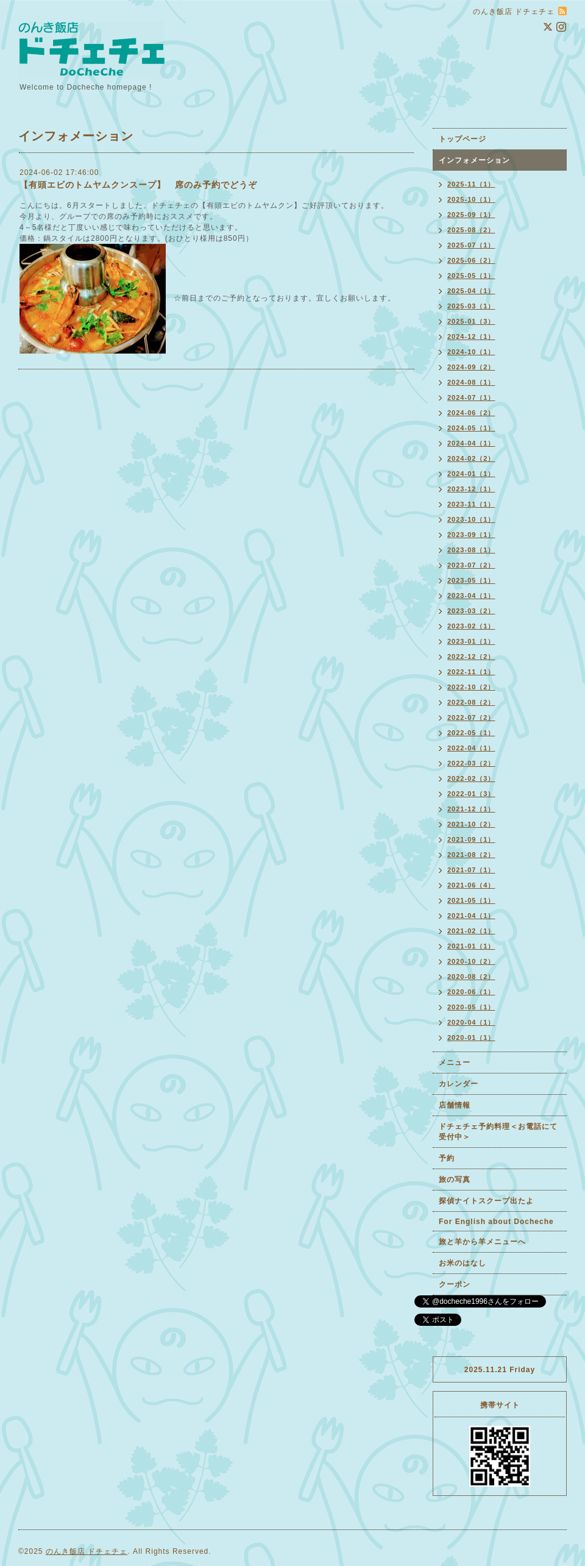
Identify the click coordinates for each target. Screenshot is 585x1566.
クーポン (454, 1284)
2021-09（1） (471, 839)
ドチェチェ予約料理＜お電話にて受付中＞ (498, 1131)
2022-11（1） (471, 671)
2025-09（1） (471, 214)
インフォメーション (474, 160)
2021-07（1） (471, 870)
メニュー (454, 1062)
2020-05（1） (471, 1007)
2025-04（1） (471, 290)
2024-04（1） (471, 443)
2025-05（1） (471, 275)
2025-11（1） (471, 184)
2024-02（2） (471, 458)
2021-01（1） (471, 946)
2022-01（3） (471, 793)
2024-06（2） (471, 412)
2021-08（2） (471, 854)
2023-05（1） (471, 580)
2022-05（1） (471, 732)
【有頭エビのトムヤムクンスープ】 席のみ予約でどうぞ (138, 185)
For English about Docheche (496, 1221)
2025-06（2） (471, 260)
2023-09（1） (471, 534)
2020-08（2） (471, 976)
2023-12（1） (471, 489)
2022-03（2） (471, 763)
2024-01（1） (471, 473)
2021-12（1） (471, 809)
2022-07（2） (471, 717)
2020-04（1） (471, 1022)
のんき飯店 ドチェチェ (86, 1551)
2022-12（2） (471, 656)
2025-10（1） (471, 199)
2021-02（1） (471, 930)
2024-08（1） (471, 382)
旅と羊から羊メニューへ (482, 1241)
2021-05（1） (471, 900)
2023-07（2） (471, 565)
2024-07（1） (471, 397)
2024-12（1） (471, 336)
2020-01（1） (471, 1037)
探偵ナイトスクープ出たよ (486, 1201)
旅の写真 (454, 1179)
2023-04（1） (471, 595)
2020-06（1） (471, 991)
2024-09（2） (471, 367)
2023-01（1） (471, 641)
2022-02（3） (471, 778)
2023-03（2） (471, 610)
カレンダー (458, 1084)
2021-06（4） (471, 885)
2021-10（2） (471, 824)
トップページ (462, 139)
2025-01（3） (471, 321)
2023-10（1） (471, 519)
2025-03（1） (471, 306)
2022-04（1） (471, 748)
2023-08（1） (471, 549)
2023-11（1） (471, 504)
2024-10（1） (471, 351)
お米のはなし (462, 1263)
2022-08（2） (471, 702)
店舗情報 (454, 1105)
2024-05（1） (471, 428)
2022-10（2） (471, 687)
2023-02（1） (471, 626)
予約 (447, 1158)
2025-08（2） (471, 229)
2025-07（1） (471, 245)
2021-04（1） (471, 915)
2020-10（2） (471, 961)
